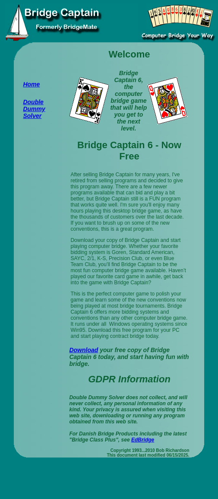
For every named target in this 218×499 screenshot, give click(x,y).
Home (31, 84)
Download (83, 349)
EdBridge (142, 440)
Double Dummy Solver (34, 109)
